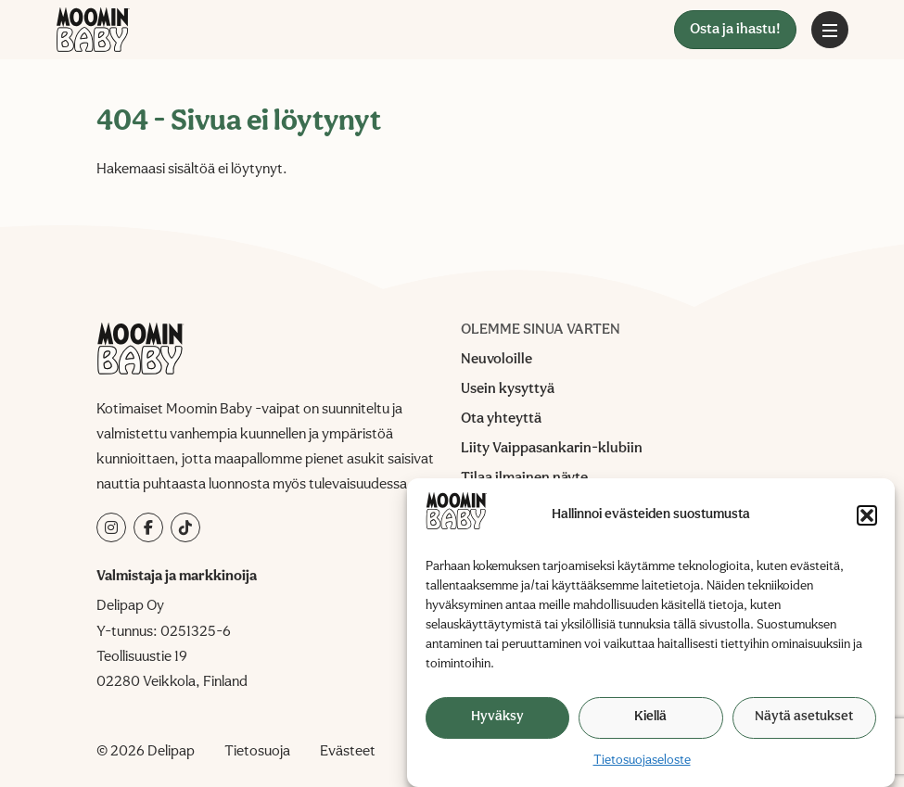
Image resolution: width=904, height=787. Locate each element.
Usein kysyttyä (507, 389)
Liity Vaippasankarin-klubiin (552, 448)
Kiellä (650, 717)
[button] (867, 515)
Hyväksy (497, 717)
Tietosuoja (257, 751)
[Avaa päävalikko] (829, 29)
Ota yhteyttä (501, 419)
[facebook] (148, 527)
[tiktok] (185, 527)
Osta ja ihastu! (735, 29)
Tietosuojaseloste (642, 760)
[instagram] (111, 527)
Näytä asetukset (804, 717)
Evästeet (348, 751)
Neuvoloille (496, 359)
